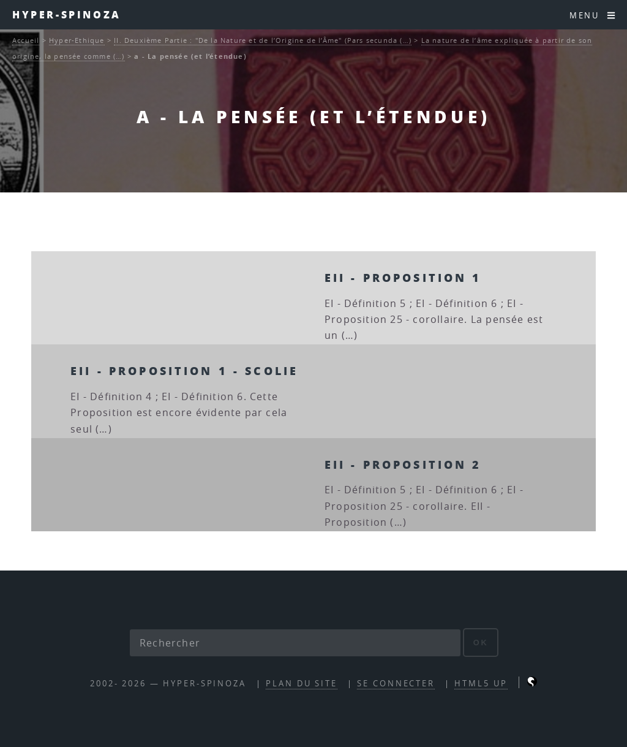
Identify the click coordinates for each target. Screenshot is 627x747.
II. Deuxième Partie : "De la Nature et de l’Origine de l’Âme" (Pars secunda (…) (262, 40)
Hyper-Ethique (77, 40)
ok (481, 642)
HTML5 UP (480, 683)
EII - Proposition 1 (403, 277)
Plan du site (301, 683)
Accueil (25, 40)
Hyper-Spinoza (66, 14)
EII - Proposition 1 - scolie (184, 370)
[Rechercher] (295, 642)
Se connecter (396, 683)
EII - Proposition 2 (403, 464)
